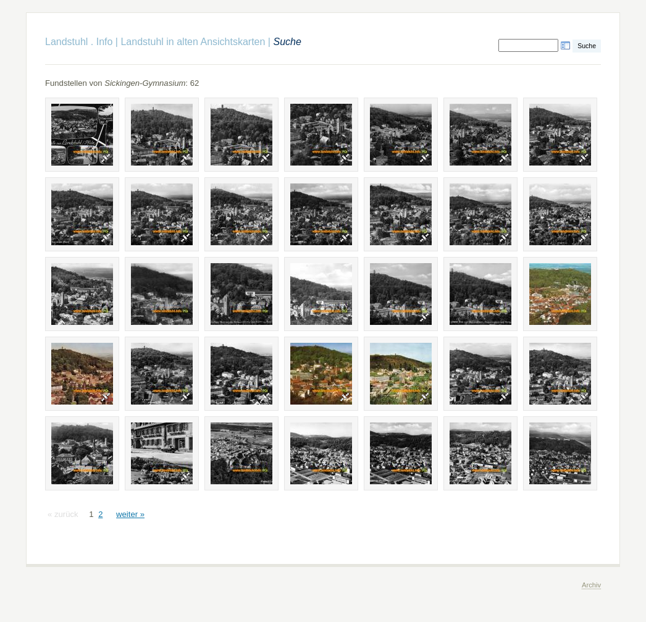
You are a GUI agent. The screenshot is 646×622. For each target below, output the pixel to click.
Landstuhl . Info (78, 41)
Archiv (591, 585)
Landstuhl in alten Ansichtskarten (192, 41)
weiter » (130, 514)
